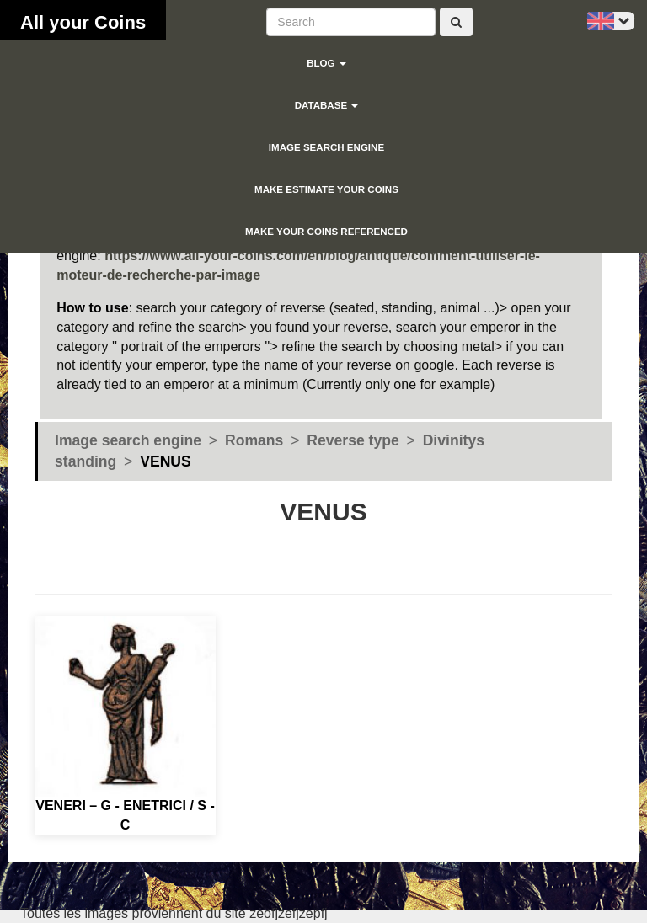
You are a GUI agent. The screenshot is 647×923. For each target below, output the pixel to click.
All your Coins (83, 22)
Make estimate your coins (326, 189)
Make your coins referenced (326, 232)
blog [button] (326, 63)
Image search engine (326, 147)
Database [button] (327, 105)
